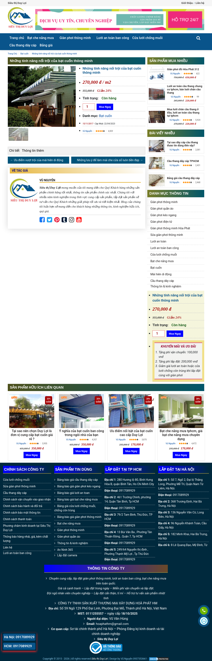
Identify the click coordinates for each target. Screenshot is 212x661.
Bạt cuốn (105, 116)
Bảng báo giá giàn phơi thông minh (79, 517)
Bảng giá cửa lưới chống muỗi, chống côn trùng (75, 508)
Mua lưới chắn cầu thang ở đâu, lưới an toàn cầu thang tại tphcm (183, 112)
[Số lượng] (89, 106)
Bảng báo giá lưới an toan (73, 493)
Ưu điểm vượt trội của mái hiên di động (38, 160)
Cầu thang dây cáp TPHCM (183, 161)
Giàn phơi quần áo (161, 208)
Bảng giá (46, 45)
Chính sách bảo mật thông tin (22, 512)
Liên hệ (200, 3)
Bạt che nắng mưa (40, 38)
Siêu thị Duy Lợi (107, 639)
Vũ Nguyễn (87, 131)
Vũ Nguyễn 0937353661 (134, 658)
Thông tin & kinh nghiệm (165, 286)
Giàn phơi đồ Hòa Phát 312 (183, 69)
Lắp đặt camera (67, 555)
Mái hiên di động (160, 274)
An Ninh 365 (65, 549)
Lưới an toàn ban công (113, 38)
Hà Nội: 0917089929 (19, 637)
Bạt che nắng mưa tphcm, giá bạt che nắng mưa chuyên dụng (181, 435)
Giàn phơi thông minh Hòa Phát (170, 228)
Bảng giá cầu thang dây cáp (183, 178)
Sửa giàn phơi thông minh (166, 234)
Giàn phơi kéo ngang (163, 215)
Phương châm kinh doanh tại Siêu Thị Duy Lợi (26, 528)
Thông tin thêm (33, 151)
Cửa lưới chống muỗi (147, 38)
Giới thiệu (187, 3)
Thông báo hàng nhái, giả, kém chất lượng (25, 539)
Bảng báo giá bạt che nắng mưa (77, 499)
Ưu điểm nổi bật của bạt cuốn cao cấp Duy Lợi (131, 433)
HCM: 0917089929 (18, 646)
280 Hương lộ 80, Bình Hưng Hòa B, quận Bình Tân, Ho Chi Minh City (129, 482)
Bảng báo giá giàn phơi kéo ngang (78, 486)
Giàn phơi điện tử (161, 221)
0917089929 (127, 490)
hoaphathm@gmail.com (112, 624)
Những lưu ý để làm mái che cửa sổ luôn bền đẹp (108, 160)
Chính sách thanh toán (17, 519)
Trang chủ (16, 38)
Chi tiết (14, 151)
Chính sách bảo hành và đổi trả (22, 506)
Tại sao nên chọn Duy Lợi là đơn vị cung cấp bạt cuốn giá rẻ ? (32, 435)
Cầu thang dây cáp (22, 45)
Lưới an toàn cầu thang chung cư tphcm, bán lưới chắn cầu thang (184, 89)
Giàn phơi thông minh (75, 38)
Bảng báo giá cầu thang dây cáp (77, 479)
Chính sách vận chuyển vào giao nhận (27, 499)
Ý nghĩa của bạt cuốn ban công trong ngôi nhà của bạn (81, 433)
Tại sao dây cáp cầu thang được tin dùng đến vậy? (182, 144)
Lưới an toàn (158, 241)
